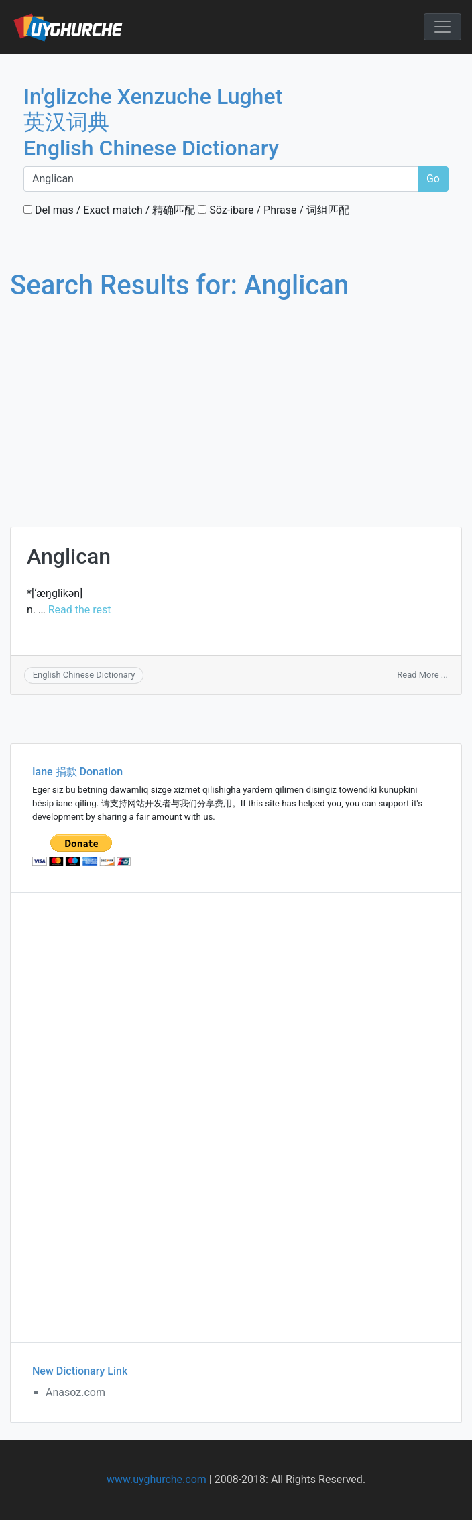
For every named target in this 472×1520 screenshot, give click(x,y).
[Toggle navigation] (442, 26)
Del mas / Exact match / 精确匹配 (109, 210)
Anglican (69, 556)
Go (433, 178)
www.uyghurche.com (156, 1479)
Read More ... (422, 675)
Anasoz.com (75, 1392)
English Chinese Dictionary (84, 675)
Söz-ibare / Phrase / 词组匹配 (273, 210)
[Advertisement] (226, 401)
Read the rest (79, 609)
